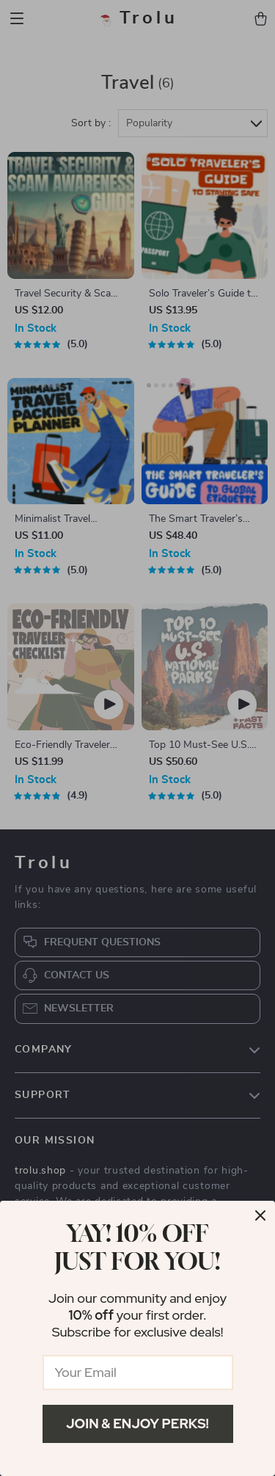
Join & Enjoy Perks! (137, 1423)
